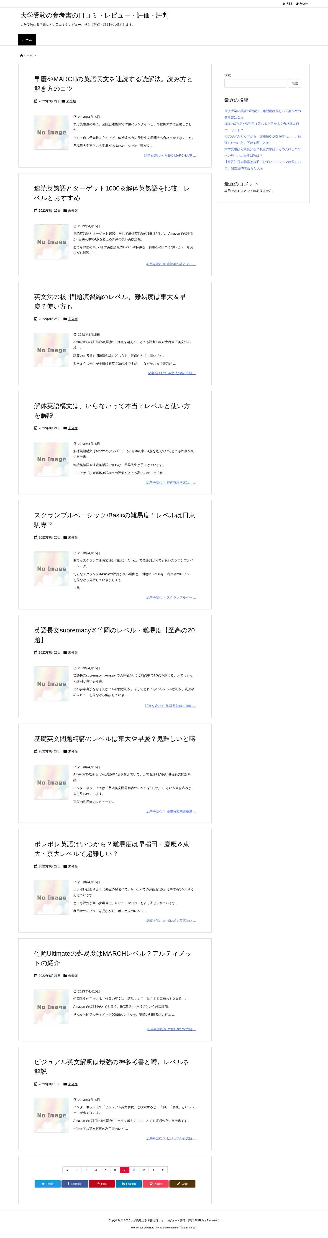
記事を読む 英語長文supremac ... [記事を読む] (170, 706)
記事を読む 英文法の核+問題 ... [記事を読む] (172, 373)
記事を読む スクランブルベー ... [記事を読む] (171, 597)
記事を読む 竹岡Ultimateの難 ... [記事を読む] (171, 1029)
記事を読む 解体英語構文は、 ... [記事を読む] (171, 482)
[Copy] (182, 1184)
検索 (227, 75)
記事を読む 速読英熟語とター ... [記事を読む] (171, 264)
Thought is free (187, 1227)
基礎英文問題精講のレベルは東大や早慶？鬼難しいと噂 (115, 738)
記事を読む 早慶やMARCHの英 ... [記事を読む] (170, 155)
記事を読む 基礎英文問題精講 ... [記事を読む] (171, 811)
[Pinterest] (102, 1184)
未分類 (71, 101)
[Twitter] (48, 1184)
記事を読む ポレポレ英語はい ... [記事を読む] (171, 920)
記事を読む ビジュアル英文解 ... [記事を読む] (171, 1138)
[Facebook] (75, 1184)
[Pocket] (156, 1184)
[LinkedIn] (129, 1184)
